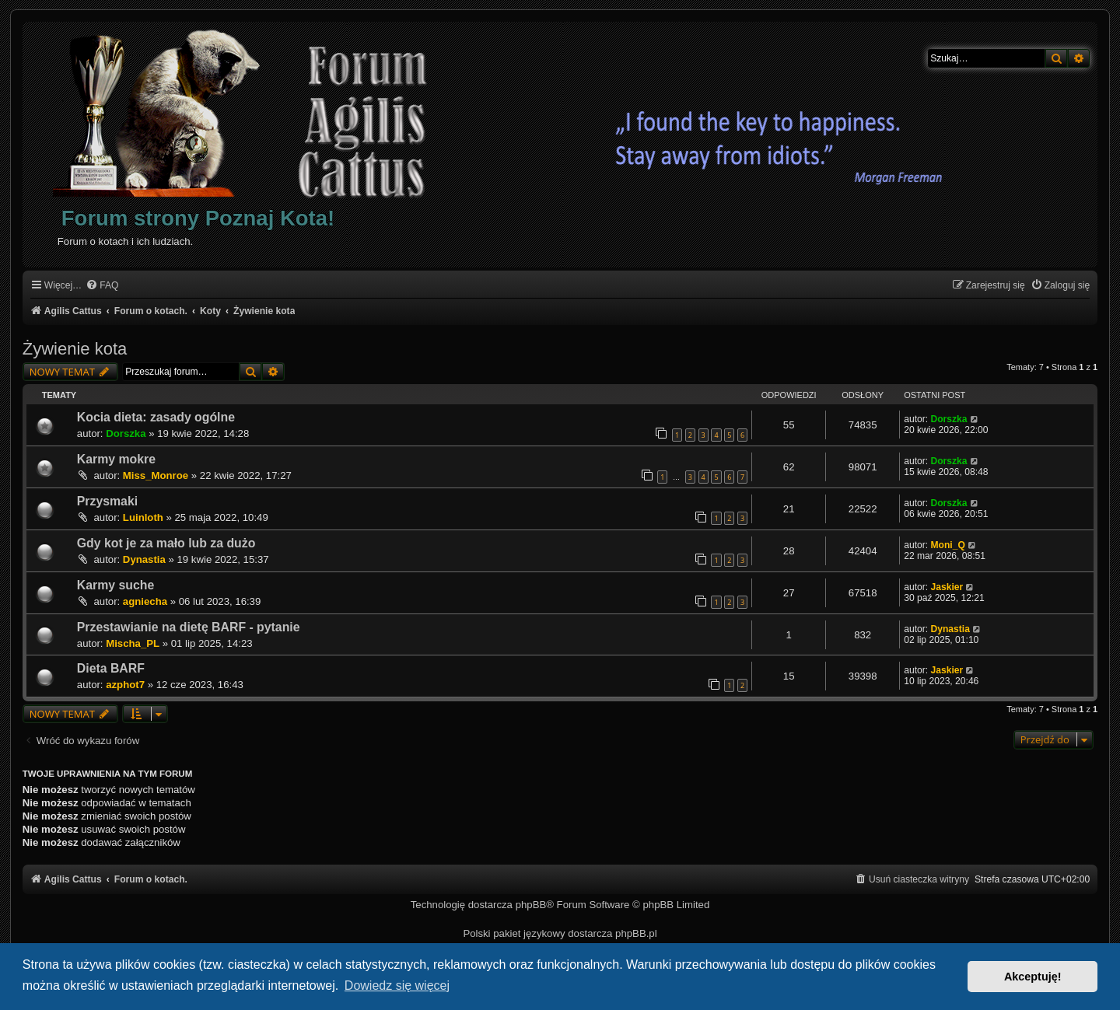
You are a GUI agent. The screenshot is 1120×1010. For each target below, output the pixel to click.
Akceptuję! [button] (1033, 976)
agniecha (145, 601)
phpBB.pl (636, 933)
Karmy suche (115, 585)
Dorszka (125, 433)
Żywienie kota (75, 348)
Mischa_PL (132, 643)
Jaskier (946, 587)
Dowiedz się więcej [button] (397, 985)
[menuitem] (102, 285)
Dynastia (144, 559)
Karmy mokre (116, 459)
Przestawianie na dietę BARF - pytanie (188, 627)
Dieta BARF (111, 668)
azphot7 (125, 684)
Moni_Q (947, 545)
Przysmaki (107, 501)
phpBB (531, 904)
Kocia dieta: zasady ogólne (156, 417)
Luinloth (143, 517)
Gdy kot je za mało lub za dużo (166, 543)
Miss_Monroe (155, 475)
